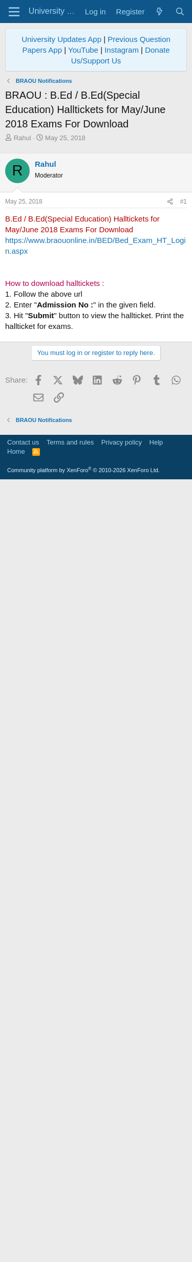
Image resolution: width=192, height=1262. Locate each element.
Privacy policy (121, 1028)
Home (16, 1037)
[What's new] (159, 11)
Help (156, 1028)
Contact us (23, 1028)
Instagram (121, 50)
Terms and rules (70, 1028)
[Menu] (14, 12)
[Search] (180, 11)
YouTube (83, 50)
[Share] (170, 202)
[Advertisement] (96, 432)
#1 (183, 201)
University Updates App (61, 39)
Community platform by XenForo (83, 1056)
